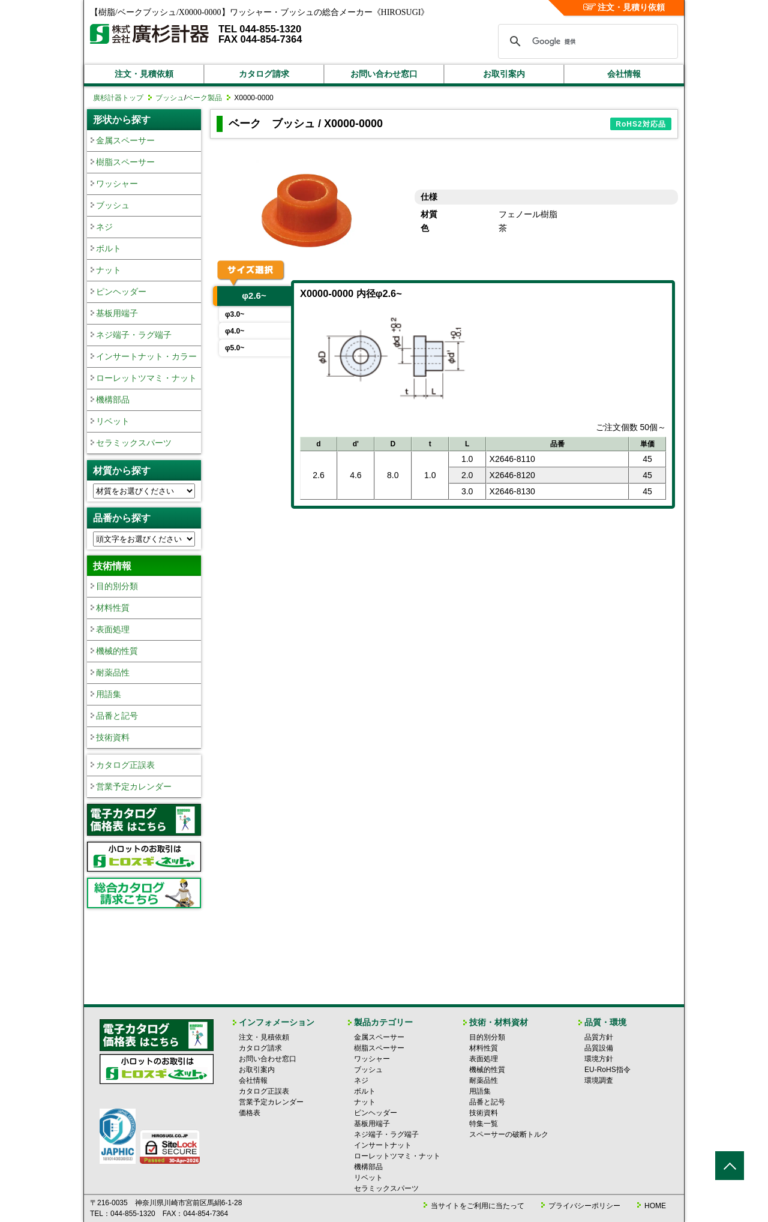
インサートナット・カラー (146, 356)
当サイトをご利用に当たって (477, 1206)
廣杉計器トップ (118, 98)
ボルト (108, 248)
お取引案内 (504, 74)
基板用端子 (117, 313)
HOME (655, 1206)
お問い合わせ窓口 (384, 74)
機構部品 (113, 399)
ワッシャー (117, 183)
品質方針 (598, 1037)
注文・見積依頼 (144, 74)
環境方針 (598, 1059)
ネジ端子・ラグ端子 (134, 335)
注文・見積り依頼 (624, 7)
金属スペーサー (125, 140)
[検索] (586, 41)
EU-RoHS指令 (607, 1069)
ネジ (104, 227)
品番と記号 (117, 715)
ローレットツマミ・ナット (146, 378)
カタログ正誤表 (125, 765)
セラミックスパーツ (134, 443)
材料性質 (113, 607)
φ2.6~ (254, 295)
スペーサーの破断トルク (508, 1134)
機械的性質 (117, 651)
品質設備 (598, 1048)
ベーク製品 (204, 98)
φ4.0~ (234, 331)
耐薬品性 (113, 672)
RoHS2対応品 (640, 124)
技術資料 (113, 737)
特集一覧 (483, 1123)
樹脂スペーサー (125, 162)
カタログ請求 (264, 74)
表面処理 (113, 629)
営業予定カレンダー (134, 786)
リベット (113, 421)
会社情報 (624, 74)
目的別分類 (117, 586)
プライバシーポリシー (584, 1206)
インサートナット (383, 1145)
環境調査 (598, 1080)
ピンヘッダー (121, 291)
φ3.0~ (234, 314)
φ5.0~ (234, 348)
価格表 (249, 1113)
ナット (108, 270)
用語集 (108, 694)
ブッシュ (169, 98)
